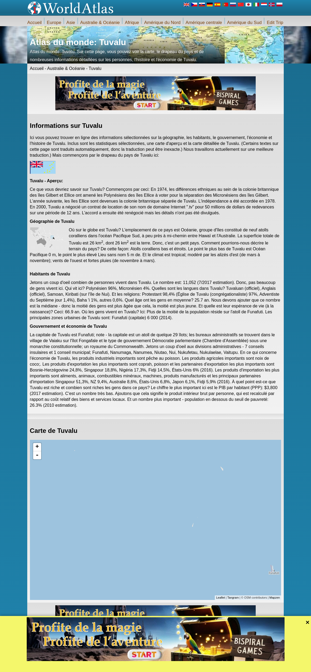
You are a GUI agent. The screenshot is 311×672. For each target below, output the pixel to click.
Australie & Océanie (100, 22)
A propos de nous (120, 666)
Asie (70, 22)
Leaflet (220, 597)
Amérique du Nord (162, 22)
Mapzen (274, 597)
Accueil (34, 22)
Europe (54, 22)
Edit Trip (275, 22)
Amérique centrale (204, 22)
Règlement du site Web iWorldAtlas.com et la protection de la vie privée (186, 666)
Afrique (132, 22)
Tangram (233, 597)
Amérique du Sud (244, 22)
